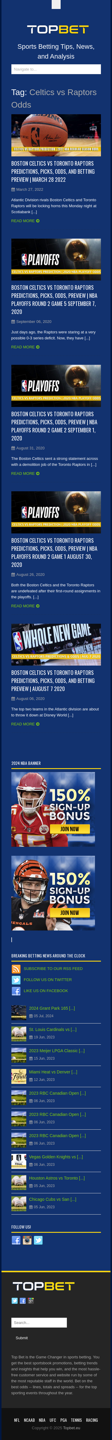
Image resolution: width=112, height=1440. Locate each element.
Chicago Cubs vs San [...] (52, 1199)
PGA (63, 1420)
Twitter (14, 1301)
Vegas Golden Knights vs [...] (56, 1156)
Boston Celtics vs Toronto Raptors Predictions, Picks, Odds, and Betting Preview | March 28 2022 (53, 171)
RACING (92, 1420)
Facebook (22, 1301)
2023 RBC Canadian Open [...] (57, 1093)
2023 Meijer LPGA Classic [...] (57, 1050)
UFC (53, 1420)
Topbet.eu (71, 1428)
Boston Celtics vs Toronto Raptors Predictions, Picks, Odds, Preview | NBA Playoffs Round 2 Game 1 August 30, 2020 (54, 552)
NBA (42, 1420)
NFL (17, 1420)
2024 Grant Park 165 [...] (52, 1008)
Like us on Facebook (46, 991)
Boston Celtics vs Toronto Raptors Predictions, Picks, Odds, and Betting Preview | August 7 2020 (53, 680)
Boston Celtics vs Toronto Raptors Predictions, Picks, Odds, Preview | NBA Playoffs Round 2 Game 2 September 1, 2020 (54, 426)
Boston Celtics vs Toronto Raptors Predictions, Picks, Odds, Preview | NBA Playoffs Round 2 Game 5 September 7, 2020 (54, 299)
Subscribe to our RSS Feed (53, 968)
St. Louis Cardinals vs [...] (53, 1029)
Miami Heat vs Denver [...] (53, 1072)
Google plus (30, 1301)
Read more (23, 221)
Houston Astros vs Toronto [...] (57, 1178)
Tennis (76, 1420)
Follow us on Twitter (48, 979)
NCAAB (29, 1420)
